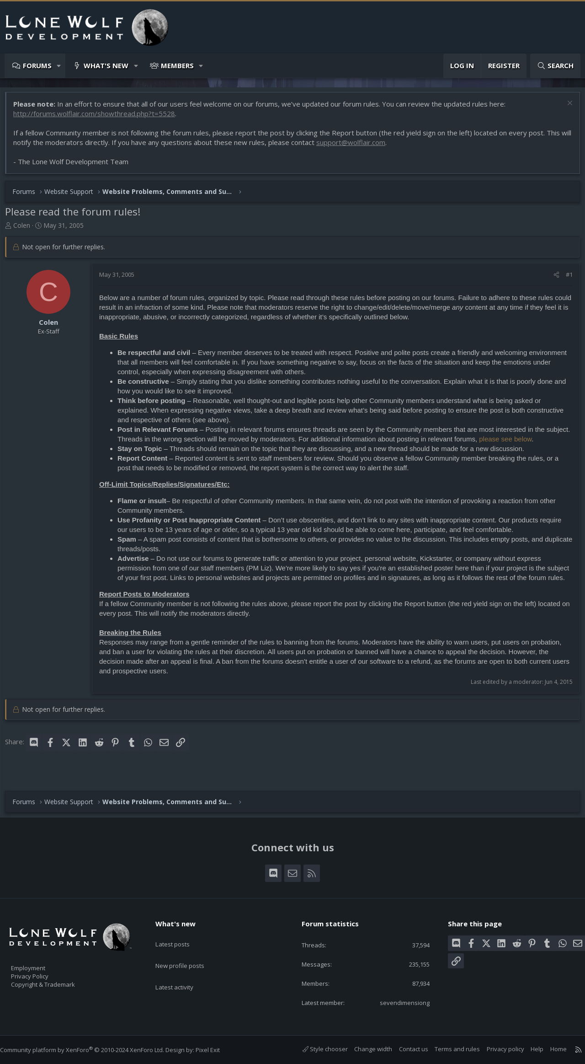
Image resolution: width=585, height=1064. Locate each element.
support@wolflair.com (366, 146)
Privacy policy (496, 1049)
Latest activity (182, 970)
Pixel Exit (217, 1050)
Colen (26, 230)
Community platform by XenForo (91, 1050)
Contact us (404, 1049)
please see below (535, 443)
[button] (59, 66)
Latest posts (180, 934)
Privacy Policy (41, 971)
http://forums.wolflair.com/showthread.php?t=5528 (99, 118)
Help (527, 1049)
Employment (40, 962)
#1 (564, 279)
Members (177, 65)
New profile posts (188, 952)
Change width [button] (364, 1049)
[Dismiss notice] (564, 108)
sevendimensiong (397, 1001)
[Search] (555, 66)
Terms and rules (448, 1049)
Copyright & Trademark (57, 981)
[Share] (552, 279)
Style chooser (316, 1049)
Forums (37, 65)
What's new (106, 65)
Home (549, 1049)
